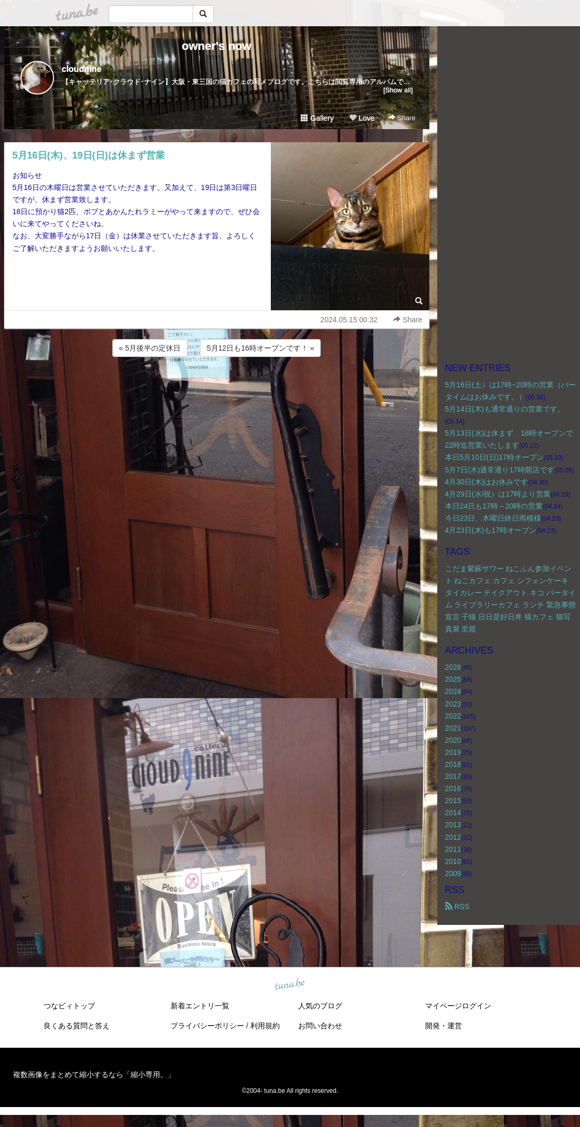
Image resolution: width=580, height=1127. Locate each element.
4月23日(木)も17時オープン (490, 530)
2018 (453, 764)
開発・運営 (443, 1025)
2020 (453, 740)
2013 (453, 824)
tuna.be (289, 984)
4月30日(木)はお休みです (487, 482)
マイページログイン (458, 1006)
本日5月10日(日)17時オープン (494, 457)
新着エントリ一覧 (200, 1006)
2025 (453, 679)
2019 (453, 752)
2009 (453, 873)
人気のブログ (320, 1006)
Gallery (317, 118)
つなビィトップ (69, 1006)
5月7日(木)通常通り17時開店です (499, 470)
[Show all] (398, 90)
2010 (453, 861)
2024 (453, 691)
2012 (453, 837)
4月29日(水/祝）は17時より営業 (498, 494)
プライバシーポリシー (207, 1025)
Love (361, 118)
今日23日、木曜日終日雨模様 (493, 518)
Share (401, 118)
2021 (453, 728)
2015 (453, 800)
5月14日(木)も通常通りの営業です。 (505, 409)
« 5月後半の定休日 (150, 348)
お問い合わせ (320, 1025)
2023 (453, 704)
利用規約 (265, 1025)
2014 (453, 812)
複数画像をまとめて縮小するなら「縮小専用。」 (94, 1074)
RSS (457, 906)
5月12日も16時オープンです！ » (260, 348)
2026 (453, 667)
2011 (453, 849)
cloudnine (82, 69)
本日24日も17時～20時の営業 (494, 506)
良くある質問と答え (77, 1025)
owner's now (216, 45)
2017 (453, 776)
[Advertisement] (216, 387)
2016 (453, 788)
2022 (453, 716)
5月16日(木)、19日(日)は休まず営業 (89, 155)
